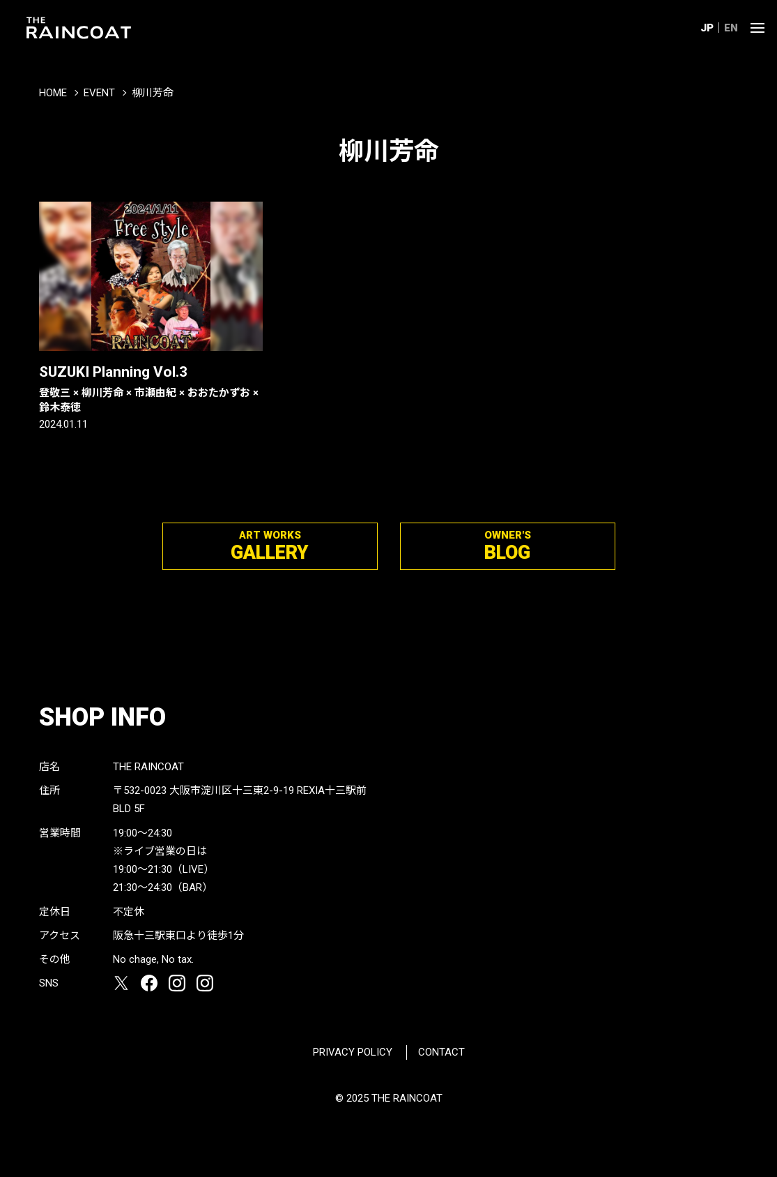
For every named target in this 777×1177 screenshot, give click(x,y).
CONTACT (441, 1052)
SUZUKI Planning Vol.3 (151, 388)
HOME (53, 93)
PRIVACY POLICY (352, 1052)
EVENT (99, 93)
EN (731, 28)
